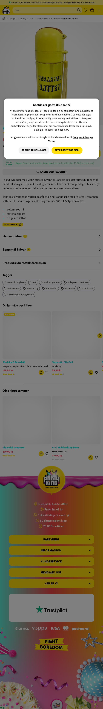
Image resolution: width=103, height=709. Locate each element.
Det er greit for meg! (67, 150)
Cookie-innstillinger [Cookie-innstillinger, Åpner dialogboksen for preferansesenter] (33, 150)
